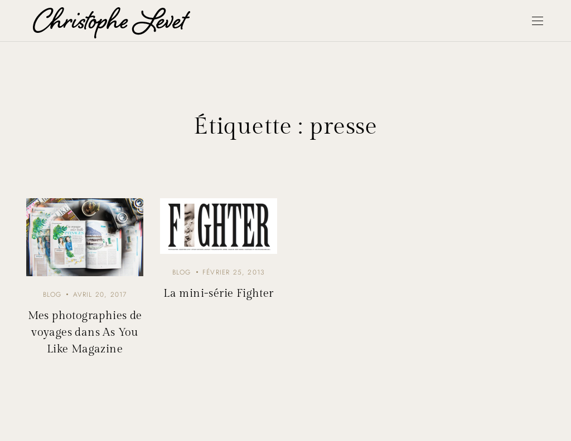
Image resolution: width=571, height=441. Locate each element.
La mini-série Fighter (218, 293)
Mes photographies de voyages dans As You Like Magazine (85, 332)
